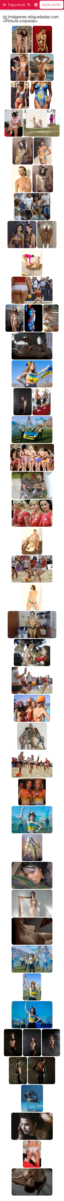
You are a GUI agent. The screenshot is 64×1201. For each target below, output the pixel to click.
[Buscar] (28, 5)
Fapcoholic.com (22, 5)
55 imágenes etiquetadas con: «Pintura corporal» (31, 18)
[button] (4, 5)
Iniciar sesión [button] (51, 4)
